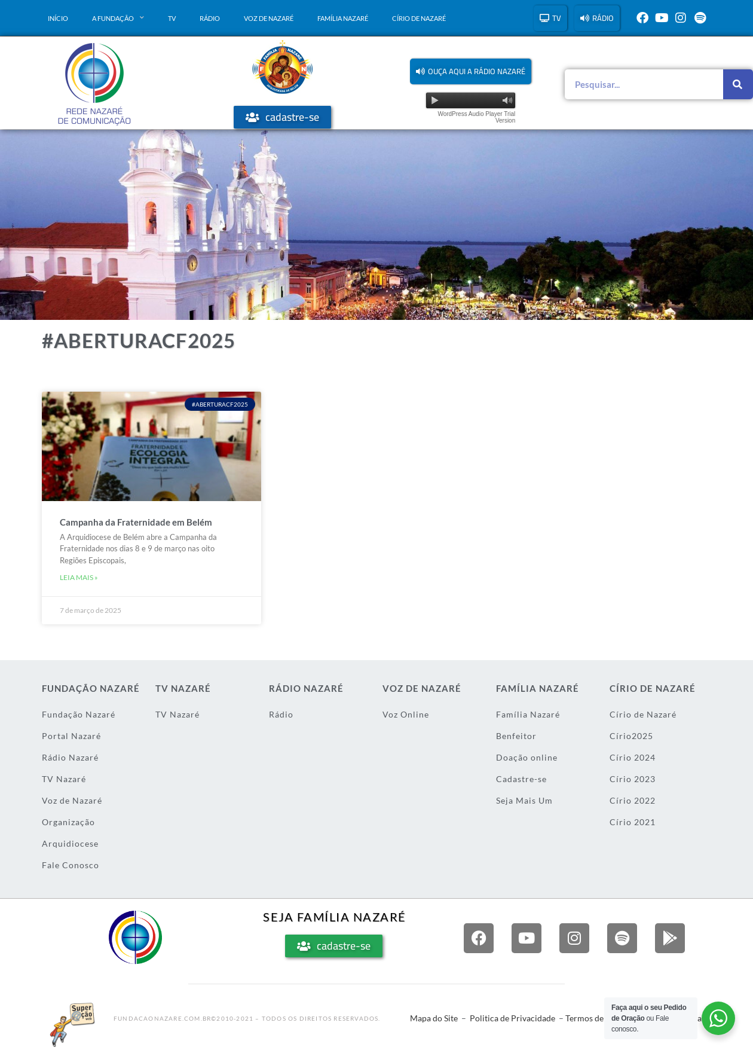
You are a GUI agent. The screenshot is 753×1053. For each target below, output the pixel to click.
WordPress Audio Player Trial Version (476, 117)
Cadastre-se (521, 779)
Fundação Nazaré (78, 714)
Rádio (210, 18)
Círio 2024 (633, 757)
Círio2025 (631, 736)
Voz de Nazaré (268, 18)
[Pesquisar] (738, 84)
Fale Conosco (70, 865)
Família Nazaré (342, 18)
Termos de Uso (592, 1018)
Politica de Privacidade (512, 1018)
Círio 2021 (633, 822)
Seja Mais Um (524, 800)
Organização (68, 822)
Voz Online (405, 714)
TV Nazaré (64, 779)
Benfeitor (516, 736)
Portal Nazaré (71, 736)
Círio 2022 (633, 800)
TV (172, 18)
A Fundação (118, 18)
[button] (470, 71)
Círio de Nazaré (419, 18)
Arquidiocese (70, 843)
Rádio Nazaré (70, 757)
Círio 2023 (633, 779)
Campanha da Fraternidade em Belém (136, 522)
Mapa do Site (434, 1018)
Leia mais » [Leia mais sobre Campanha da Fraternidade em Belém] (79, 577)
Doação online (527, 757)
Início (58, 18)
